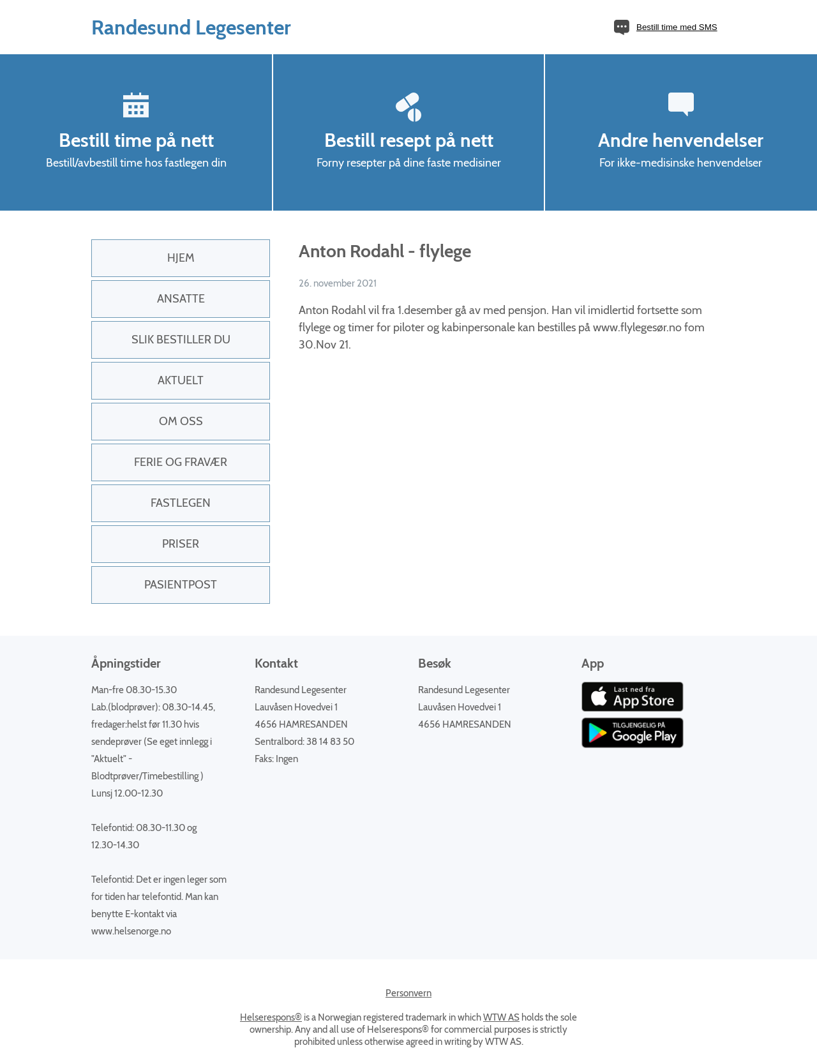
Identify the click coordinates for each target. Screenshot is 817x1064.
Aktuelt (181, 380)
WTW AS (501, 1017)
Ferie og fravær (180, 462)
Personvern (408, 993)
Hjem (181, 258)
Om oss (181, 421)
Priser (180, 544)
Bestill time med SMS (676, 27)
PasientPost (180, 585)
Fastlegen (181, 503)
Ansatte (181, 299)
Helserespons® (271, 1017)
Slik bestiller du (180, 340)
